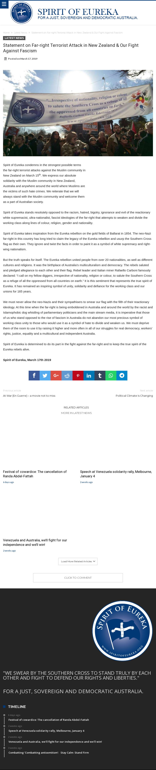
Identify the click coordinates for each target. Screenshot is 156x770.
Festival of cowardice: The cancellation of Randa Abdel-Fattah (35, 474)
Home (6, 32)
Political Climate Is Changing (118, 393)
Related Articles (76, 407)
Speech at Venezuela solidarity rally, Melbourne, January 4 (116, 474)
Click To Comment (78, 577)
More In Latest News (76, 412)
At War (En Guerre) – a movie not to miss (37, 393)
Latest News (20, 32)
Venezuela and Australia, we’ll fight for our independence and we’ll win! (35, 542)
